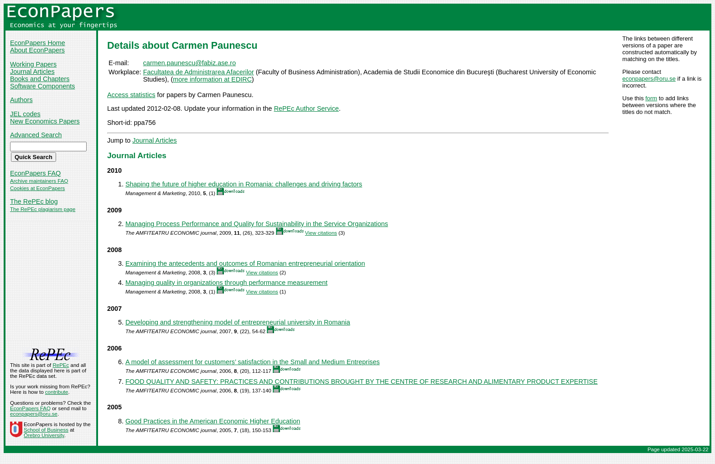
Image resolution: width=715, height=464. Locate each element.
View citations (321, 233)
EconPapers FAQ (35, 173)
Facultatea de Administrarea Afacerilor (198, 72)
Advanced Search (36, 135)
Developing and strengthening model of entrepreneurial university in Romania (237, 322)
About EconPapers (37, 50)
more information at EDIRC (212, 79)
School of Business (46, 430)
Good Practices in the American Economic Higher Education (212, 421)
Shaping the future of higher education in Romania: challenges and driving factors (243, 184)
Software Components (42, 86)
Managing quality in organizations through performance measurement (226, 282)
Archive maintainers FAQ (39, 181)
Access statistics (131, 94)
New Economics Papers (45, 121)
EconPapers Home (37, 42)
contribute (56, 392)
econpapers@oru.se (649, 78)
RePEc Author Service (306, 108)
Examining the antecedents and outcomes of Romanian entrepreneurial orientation (245, 263)
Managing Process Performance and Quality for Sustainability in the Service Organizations (256, 223)
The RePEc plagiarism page (42, 209)
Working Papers (33, 64)
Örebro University (44, 435)
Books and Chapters (39, 78)
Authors (21, 99)
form (651, 98)
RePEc (60, 365)
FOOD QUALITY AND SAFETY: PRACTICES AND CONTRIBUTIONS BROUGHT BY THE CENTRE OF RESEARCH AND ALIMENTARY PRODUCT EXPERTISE (361, 381)
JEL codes (25, 114)
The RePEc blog (34, 201)
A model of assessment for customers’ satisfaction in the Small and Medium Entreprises (252, 362)
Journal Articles (32, 71)
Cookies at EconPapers (37, 188)
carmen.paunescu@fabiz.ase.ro (189, 63)
